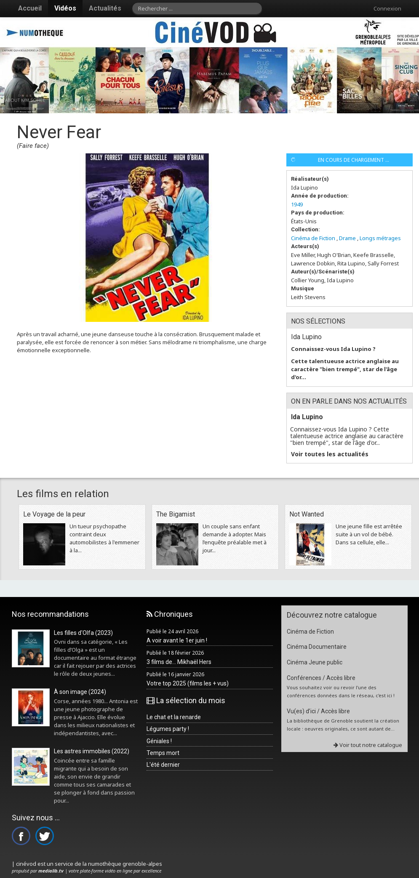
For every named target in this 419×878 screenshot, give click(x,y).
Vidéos (65, 8)
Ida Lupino (306, 337)
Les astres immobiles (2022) (91, 751)
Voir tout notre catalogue (368, 745)
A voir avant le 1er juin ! (177, 640)
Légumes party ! (168, 728)
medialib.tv (51, 870)
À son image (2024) (80, 691)
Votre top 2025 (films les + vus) (188, 683)
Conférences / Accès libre (321, 678)
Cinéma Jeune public (314, 662)
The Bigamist (175, 514)
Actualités (105, 8)
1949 (297, 204)
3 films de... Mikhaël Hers (179, 661)
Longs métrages (380, 238)
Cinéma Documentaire (317, 646)
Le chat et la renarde (174, 717)
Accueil (30, 8)
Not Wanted (306, 514)
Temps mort (163, 753)
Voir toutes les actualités (329, 454)
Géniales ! (159, 741)
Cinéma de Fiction (313, 238)
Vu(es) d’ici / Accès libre (318, 711)
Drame (347, 238)
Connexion (387, 8)
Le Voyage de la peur (54, 514)
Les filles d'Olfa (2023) (83, 632)
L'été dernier (163, 764)
